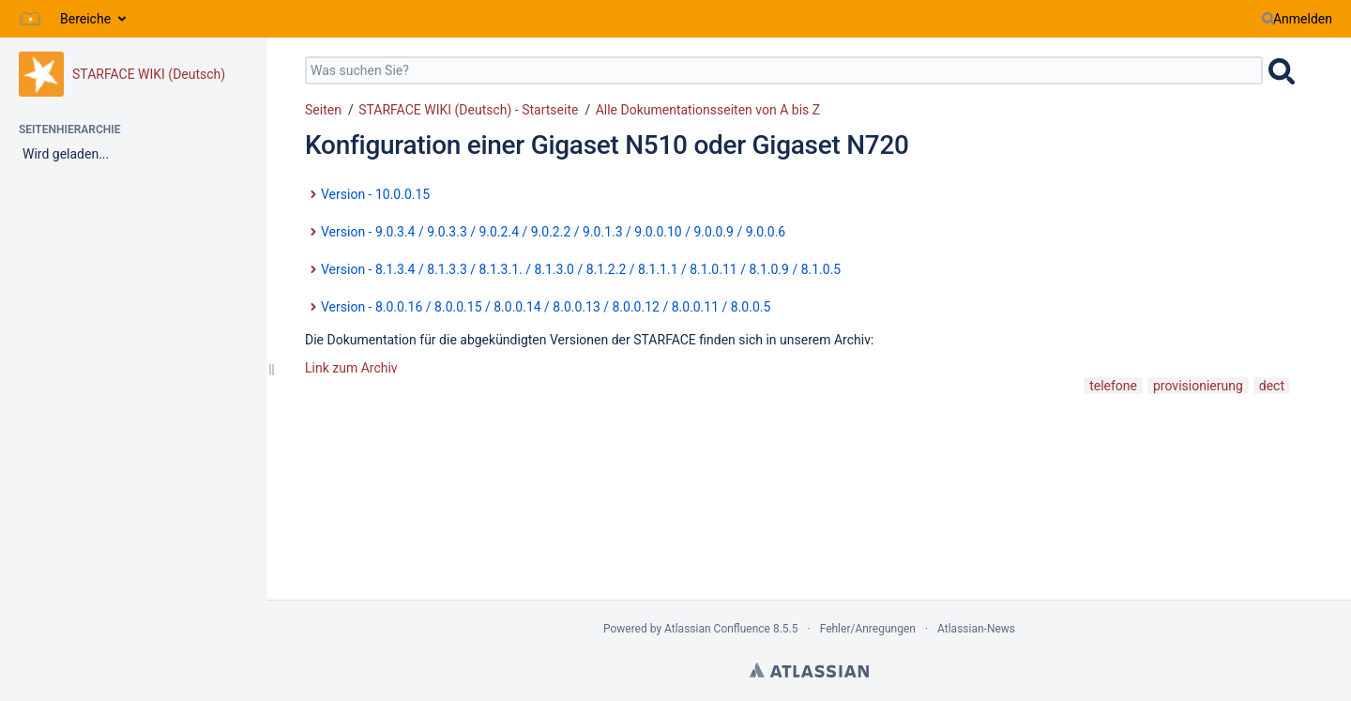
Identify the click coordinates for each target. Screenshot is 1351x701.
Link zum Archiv (351, 367)
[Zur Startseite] (30, 19)
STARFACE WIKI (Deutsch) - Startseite (468, 109)
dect (1271, 385)
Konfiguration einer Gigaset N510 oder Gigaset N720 (607, 145)
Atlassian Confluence (717, 628)
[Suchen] (1268, 18)
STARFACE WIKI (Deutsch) (148, 74)
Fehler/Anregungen (868, 628)
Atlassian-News (976, 628)
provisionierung (1198, 385)
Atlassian (809, 670)
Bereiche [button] (85, 18)
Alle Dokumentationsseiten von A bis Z (708, 109)
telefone (1113, 385)
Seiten (323, 109)
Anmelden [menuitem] (1302, 18)
